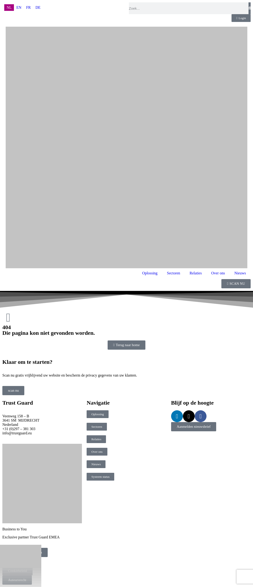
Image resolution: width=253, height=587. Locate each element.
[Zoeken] (250, 8)
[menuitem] (9, 7)
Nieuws (240, 273)
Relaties (196, 273)
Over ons (218, 273)
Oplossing (149, 273)
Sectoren (173, 273)
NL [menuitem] (9, 7)
